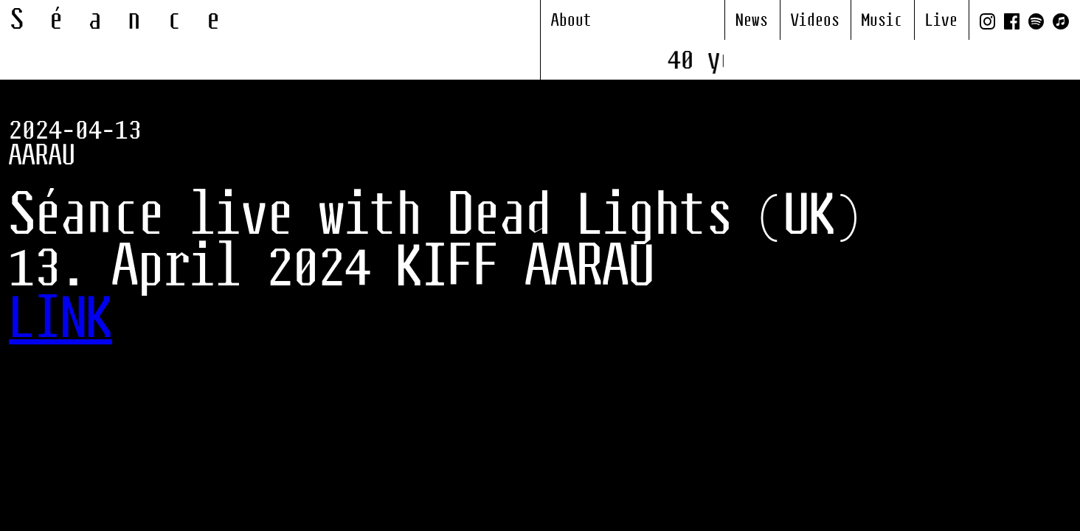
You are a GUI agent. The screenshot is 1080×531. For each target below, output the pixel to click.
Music (882, 21)
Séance (128, 21)
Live (941, 21)
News (751, 21)
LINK (60, 321)
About (571, 21)
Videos (815, 21)
